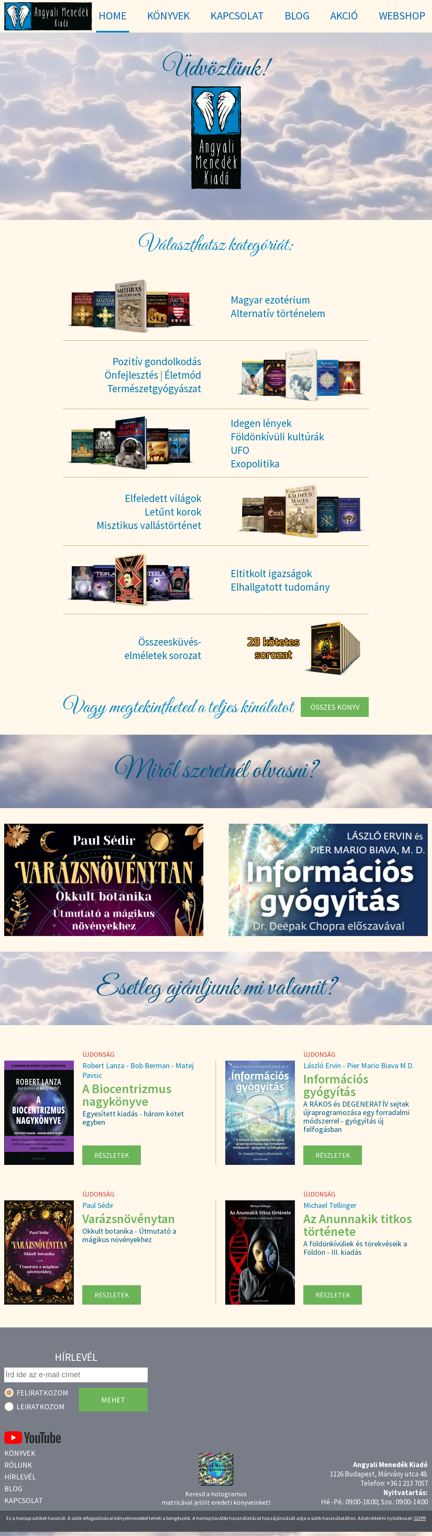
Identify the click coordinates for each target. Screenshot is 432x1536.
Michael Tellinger (329, 1205)
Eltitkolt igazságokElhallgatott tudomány (280, 580)
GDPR (420, 1518)
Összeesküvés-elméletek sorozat (162, 648)
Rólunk (18, 1465)
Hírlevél (20, 1477)
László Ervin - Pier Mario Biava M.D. (358, 1065)
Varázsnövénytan (128, 1218)
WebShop (402, 15)
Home (113, 15)
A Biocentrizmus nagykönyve (126, 1094)
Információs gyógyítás (335, 1085)
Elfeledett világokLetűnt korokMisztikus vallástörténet (149, 511)
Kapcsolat (23, 1500)
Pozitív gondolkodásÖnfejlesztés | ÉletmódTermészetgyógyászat (153, 375)
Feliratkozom (42, 1393)
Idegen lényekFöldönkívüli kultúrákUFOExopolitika (277, 443)
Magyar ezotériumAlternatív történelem (278, 306)
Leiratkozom (40, 1406)
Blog (13, 1488)
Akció (344, 15)
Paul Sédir (97, 1205)
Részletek (111, 1155)
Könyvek (19, 1453)
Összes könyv (334, 707)
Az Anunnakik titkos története (357, 1224)
